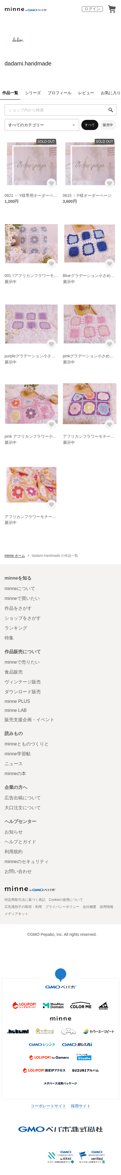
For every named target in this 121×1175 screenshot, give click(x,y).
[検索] (110, 110)
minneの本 (15, 773)
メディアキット (16, 914)
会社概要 (89, 907)
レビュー (86, 93)
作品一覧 (10, 93)
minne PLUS (17, 701)
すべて (90, 125)
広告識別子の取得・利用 (23, 907)
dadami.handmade (28, 63)
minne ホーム (15, 556)
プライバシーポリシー (62, 907)
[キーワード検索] (60, 110)
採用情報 (106, 907)
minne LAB (16, 710)
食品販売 (14, 672)
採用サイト (81, 1106)
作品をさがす (18, 608)
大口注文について (23, 807)
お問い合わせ (18, 871)
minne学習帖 (18, 753)
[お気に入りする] (51, 183)
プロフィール (59, 93)
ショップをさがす (23, 618)
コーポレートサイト (48, 1106)
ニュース (14, 763)
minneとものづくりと (27, 743)
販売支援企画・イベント (29, 719)
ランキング (16, 628)
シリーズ (33, 93)
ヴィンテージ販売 (23, 681)
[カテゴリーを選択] (42, 125)
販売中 (108, 125)
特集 (9, 637)
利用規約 (14, 851)
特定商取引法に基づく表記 (25, 900)
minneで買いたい (22, 598)
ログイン (92, 8)
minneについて (20, 588)
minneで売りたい (22, 662)
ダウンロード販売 (23, 691)
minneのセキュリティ (27, 861)
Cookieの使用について (66, 900)
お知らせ (14, 831)
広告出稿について (23, 797)
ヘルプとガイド (20, 841)
